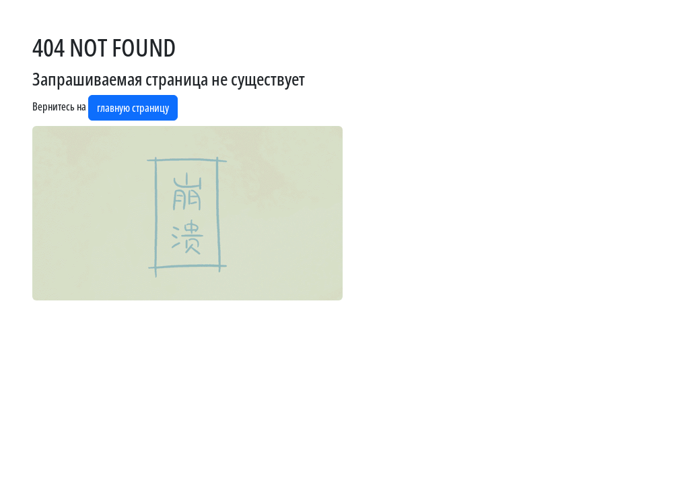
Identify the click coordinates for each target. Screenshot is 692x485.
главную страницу (133, 107)
